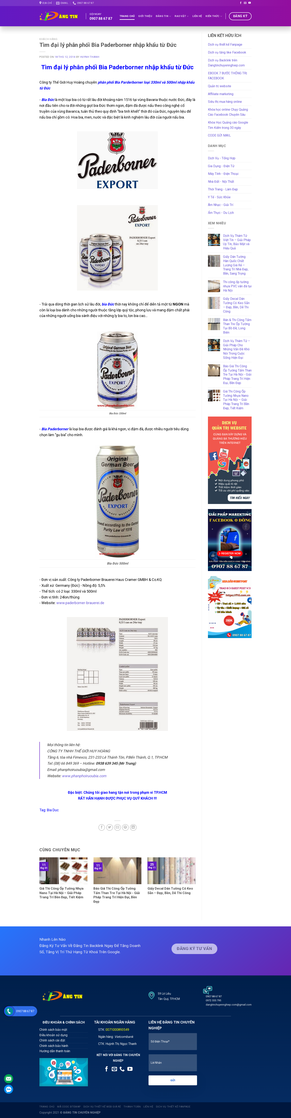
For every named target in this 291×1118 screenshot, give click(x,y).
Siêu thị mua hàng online (225, 102)
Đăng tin (163, 16)
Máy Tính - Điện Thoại (223, 174)
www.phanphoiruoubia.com (84, 776)
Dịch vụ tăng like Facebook (227, 52)
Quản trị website (219, 86)
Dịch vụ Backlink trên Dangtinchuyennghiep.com (226, 62)
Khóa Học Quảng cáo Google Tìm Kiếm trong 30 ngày (228, 125)
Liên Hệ (197, 16)
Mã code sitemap (69, 1106)
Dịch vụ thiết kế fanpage (173, 1106)
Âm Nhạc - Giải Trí (220, 205)
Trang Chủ (127, 16)
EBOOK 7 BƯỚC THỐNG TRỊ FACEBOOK (227, 75)
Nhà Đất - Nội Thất (221, 182)
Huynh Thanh (89, 56)
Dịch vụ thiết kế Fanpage (225, 44)
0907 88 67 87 (101, 19)
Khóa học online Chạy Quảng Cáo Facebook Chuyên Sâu (228, 112)
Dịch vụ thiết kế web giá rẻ (102, 1106)
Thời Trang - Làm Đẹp (223, 189)
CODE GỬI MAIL (219, 135)
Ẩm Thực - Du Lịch (221, 213)
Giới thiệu (145, 16)
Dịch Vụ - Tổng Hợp (221, 158)
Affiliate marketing (220, 94)
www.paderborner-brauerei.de (80, 603)
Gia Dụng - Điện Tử (221, 166)
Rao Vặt (182, 16)
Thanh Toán (132, 1106)
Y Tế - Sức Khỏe (219, 197)
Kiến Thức (214, 16)
